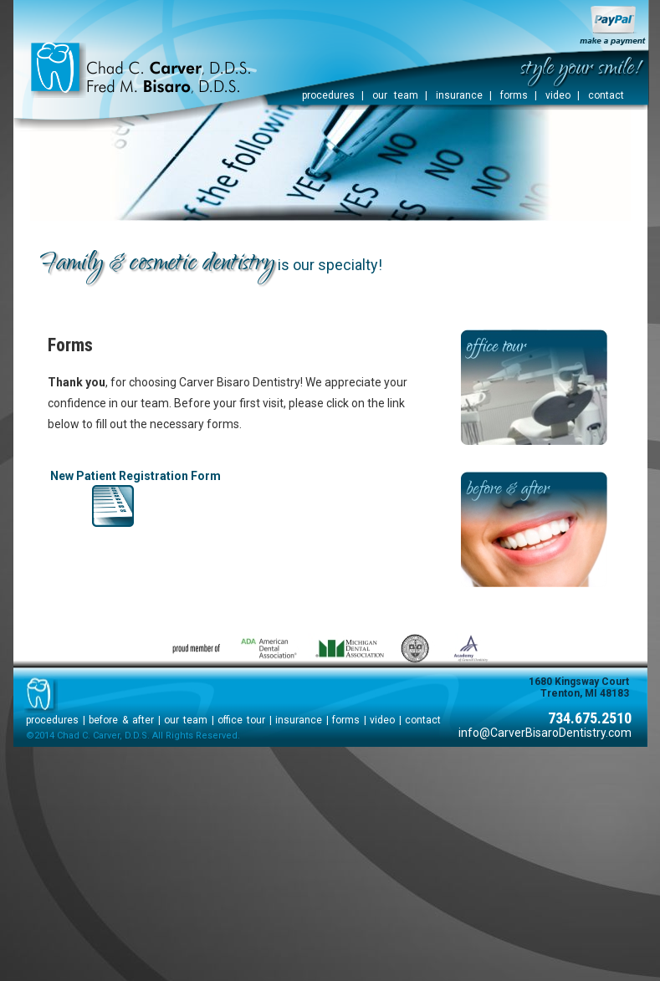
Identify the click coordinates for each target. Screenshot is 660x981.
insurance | (464, 95)
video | (562, 95)
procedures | (333, 95)
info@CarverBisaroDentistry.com (545, 732)
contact (606, 95)
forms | (518, 95)
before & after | (125, 720)
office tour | (244, 720)
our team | (399, 95)
